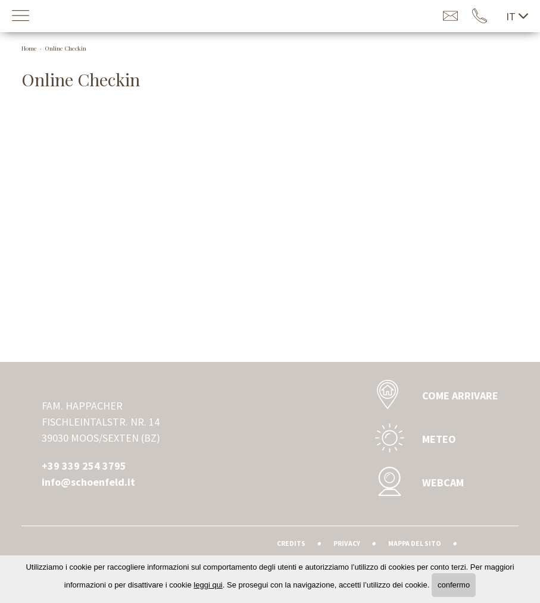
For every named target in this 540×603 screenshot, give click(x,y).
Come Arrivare (433, 395)
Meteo (412, 439)
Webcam (416, 482)
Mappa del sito (414, 543)
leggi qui (207, 584)
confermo (454, 584)
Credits (291, 543)
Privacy (346, 543)
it (517, 16)
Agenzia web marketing (483, 541)
